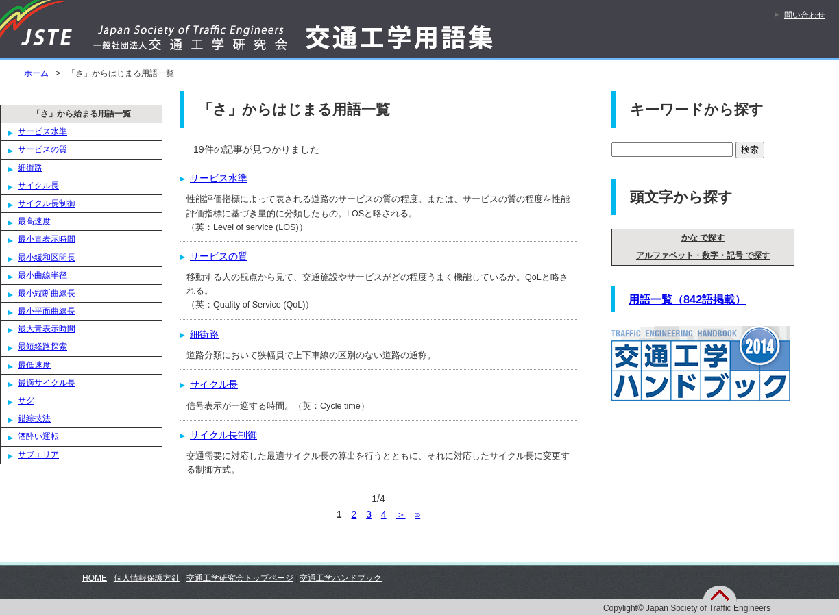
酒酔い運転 (38, 436)
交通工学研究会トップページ (239, 578)
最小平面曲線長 (46, 311)
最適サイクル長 (46, 383)
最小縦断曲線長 (46, 293)
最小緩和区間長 (46, 257)
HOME (94, 578)
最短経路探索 (42, 346)
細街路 (30, 168)
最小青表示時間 (46, 239)
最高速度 (34, 221)
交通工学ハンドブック (341, 578)
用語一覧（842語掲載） (687, 299)
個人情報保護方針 (147, 578)
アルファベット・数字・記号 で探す (703, 255)
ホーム (36, 73)
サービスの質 (42, 149)
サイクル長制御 (46, 203)
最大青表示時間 (46, 329)
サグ (26, 400)
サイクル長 (38, 185)
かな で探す (703, 237)
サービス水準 (42, 131)
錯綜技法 (34, 418)
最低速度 (34, 365)
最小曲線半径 (42, 275)
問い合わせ (804, 15)
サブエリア (38, 455)
